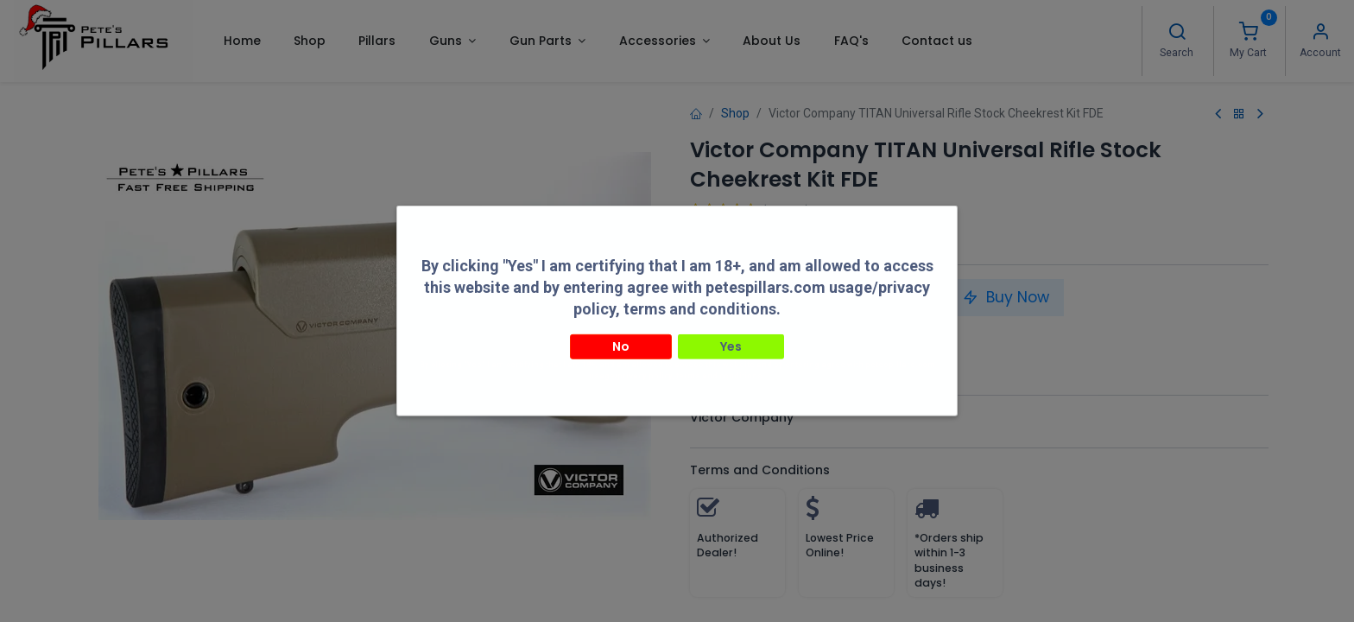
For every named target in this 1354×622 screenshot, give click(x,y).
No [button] (621, 332)
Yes (731, 332)
